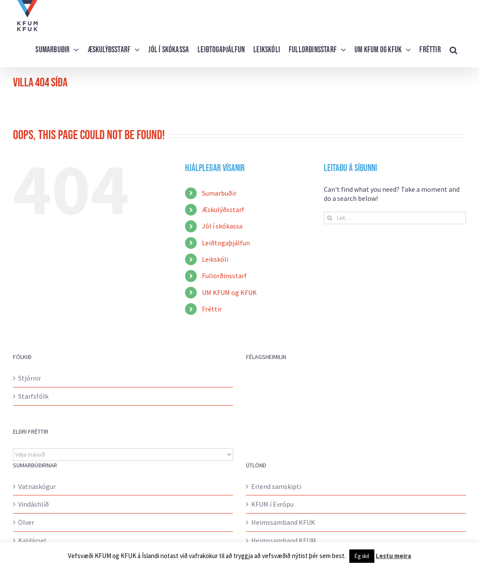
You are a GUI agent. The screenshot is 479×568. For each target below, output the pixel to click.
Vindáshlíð (33, 504)
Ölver (26, 522)
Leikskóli (215, 259)
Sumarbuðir (219, 193)
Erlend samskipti (276, 486)
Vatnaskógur (37, 486)
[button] (453, 49)
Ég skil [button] (361, 556)
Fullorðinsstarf (224, 275)
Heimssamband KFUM (283, 540)
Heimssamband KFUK (283, 522)
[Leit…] (395, 218)
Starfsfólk (33, 396)
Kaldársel (32, 540)
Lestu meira (393, 556)
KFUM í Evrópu (272, 504)
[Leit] (330, 218)
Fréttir (212, 309)
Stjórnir (29, 378)
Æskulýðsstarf (223, 209)
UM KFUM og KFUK (229, 292)
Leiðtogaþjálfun (226, 242)
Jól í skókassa (222, 226)
